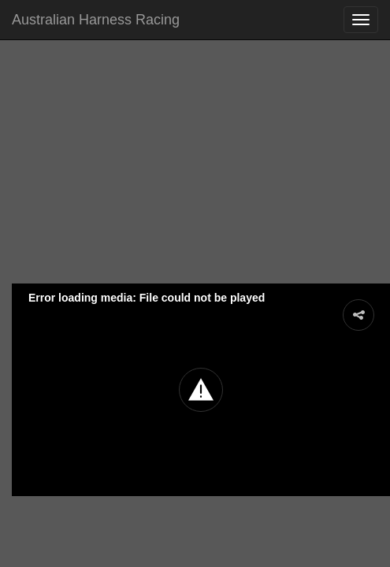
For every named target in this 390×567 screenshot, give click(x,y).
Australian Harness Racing (96, 20)
